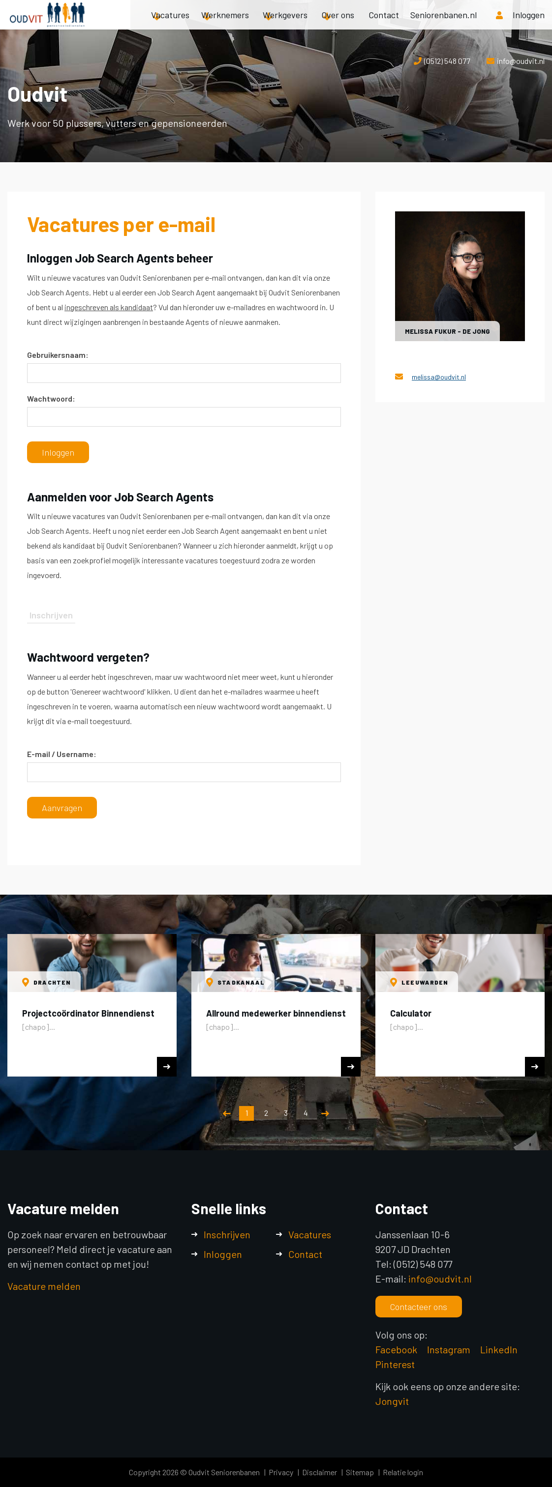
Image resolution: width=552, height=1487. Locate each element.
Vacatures (170, 24)
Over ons (337, 24)
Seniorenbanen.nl (443, 24)
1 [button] (246, 1112)
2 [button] (266, 1112)
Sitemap (360, 1472)
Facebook (396, 1349)
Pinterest (395, 1364)
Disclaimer (319, 1472)
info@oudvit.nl (521, 60)
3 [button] (286, 1112)
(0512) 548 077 (447, 60)
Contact (383, 24)
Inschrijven (227, 1234)
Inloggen (223, 1254)
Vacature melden (44, 1286)
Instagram (449, 1349)
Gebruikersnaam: (58, 354)
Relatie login (403, 1472)
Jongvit (392, 1401)
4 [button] (306, 1112)
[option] (92, 1005)
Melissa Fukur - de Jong (447, 331)
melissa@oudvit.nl (439, 377)
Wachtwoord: (51, 398)
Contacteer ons (418, 1306)
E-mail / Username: (61, 753)
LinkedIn (499, 1349)
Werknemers (225, 24)
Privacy (281, 1472)
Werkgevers (285, 24)
